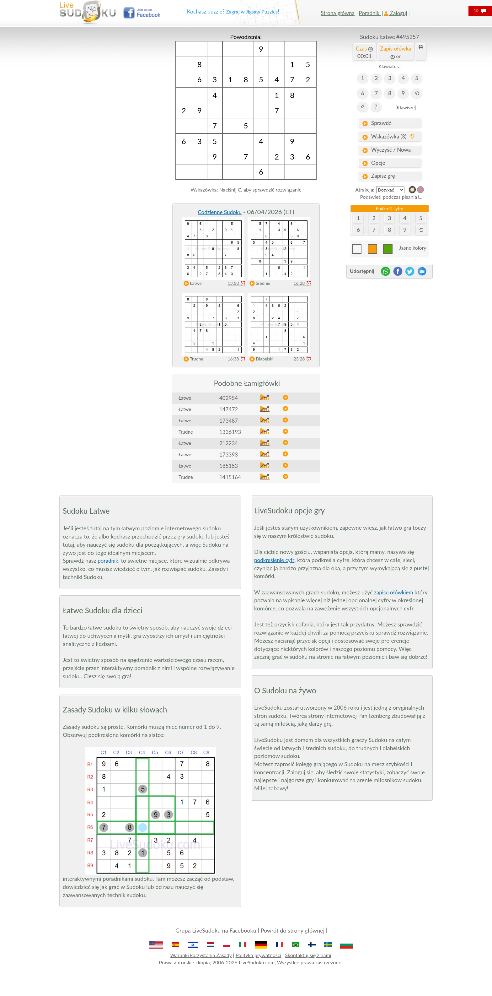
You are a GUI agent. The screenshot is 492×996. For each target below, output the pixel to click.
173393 (228, 454)
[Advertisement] (103, 127)
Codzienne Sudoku (220, 212)
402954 (228, 398)
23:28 (302, 358)
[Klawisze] (405, 107)
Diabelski (260, 359)
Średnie (258, 283)
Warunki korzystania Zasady (201, 955)
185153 (228, 466)
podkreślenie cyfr (274, 560)
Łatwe (191, 283)
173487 (228, 420)
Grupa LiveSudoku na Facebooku (215, 930)
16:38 (302, 283)
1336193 (230, 432)
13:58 (236, 283)
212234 (228, 443)
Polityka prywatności (258, 955)
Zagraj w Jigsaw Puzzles (252, 11)
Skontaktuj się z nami (308, 955)
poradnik (108, 560)
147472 (228, 409)
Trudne (192, 359)
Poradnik (370, 13)
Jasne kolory (412, 248)
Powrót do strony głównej (292, 930)
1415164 (230, 477)
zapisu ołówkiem (393, 592)
